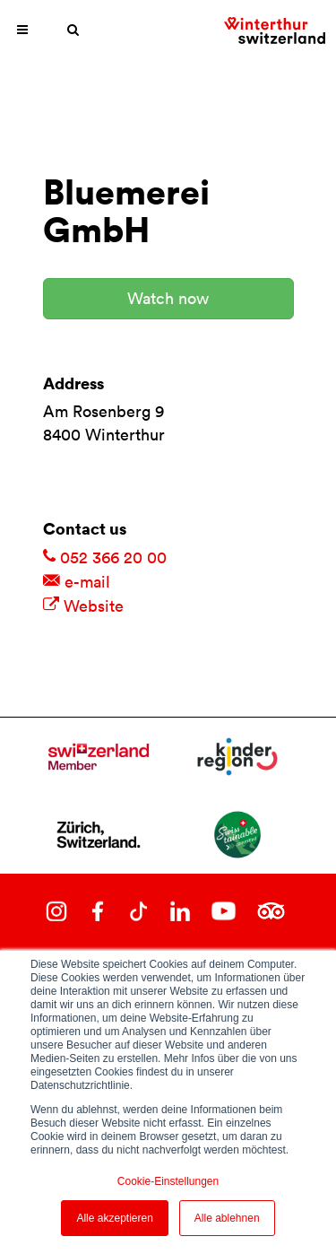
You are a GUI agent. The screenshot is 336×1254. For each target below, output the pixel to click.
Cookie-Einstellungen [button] (168, 1181)
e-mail (76, 581)
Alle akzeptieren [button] (114, 1218)
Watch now (168, 298)
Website (83, 606)
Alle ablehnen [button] (227, 1218)
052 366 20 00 (105, 557)
